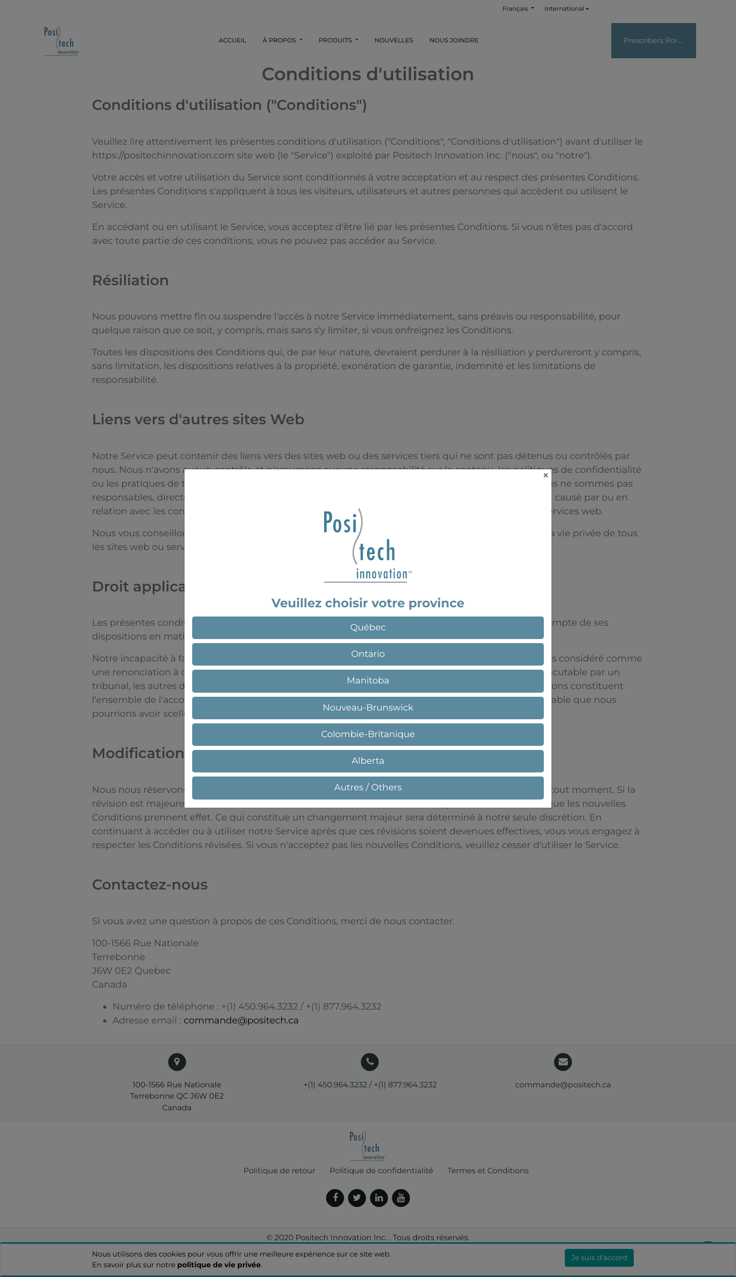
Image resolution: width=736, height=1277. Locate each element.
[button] (368, 628)
